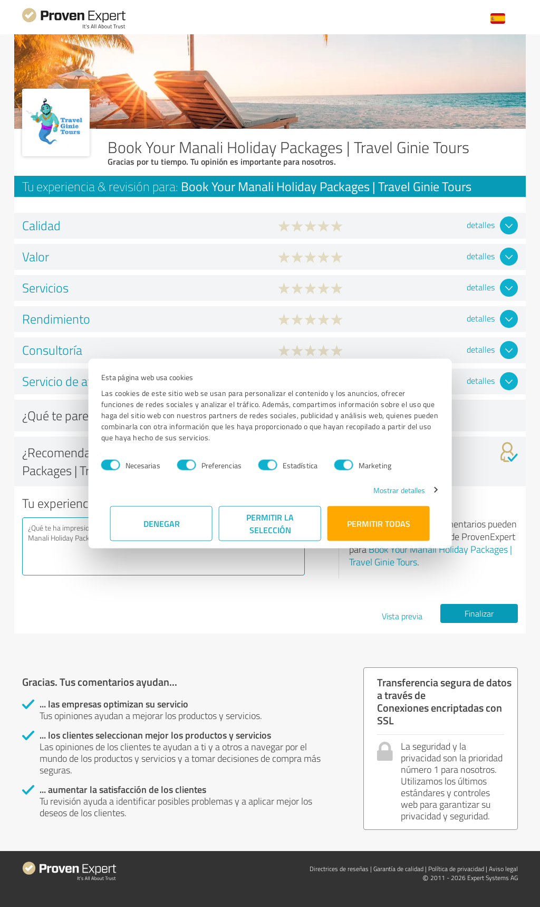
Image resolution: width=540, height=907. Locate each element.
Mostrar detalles (390, 490)
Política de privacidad (456, 868)
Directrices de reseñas (339, 868)
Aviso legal (503, 868)
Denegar (161, 523)
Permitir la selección (270, 523)
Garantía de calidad (398, 868)
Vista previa (402, 616)
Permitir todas (378, 523)
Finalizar (479, 613)
